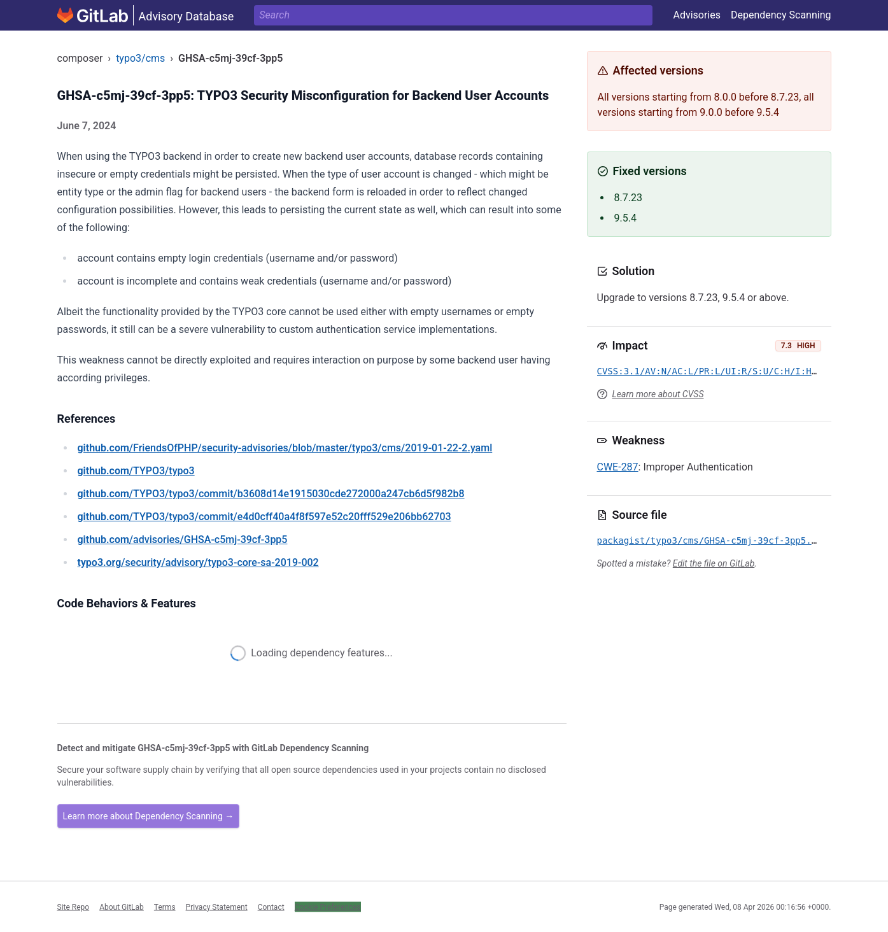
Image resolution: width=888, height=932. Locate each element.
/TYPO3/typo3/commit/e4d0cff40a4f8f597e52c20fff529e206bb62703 (264, 517)
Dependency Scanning (781, 15)
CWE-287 (617, 467)
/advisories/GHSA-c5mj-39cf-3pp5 (183, 539)
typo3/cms (140, 58)
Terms (165, 906)
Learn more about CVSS (658, 394)
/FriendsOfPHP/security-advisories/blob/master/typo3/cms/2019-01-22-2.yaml (285, 448)
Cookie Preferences (328, 906)
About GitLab (121, 906)
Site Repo (73, 906)
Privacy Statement (217, 906)
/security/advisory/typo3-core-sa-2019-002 (198, 562)
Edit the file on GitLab (713, 563)
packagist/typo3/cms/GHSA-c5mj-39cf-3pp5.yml (712, 540)
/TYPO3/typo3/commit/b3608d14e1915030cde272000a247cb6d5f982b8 (271, 494)
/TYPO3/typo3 (136, 471)
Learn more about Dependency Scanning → (148, 816)
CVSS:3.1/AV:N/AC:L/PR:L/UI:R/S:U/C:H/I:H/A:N (715, 371)
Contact (271, 906)
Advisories (697, 15)
